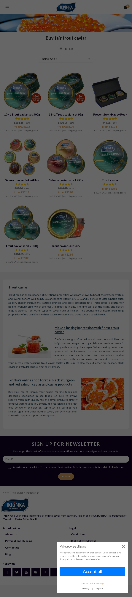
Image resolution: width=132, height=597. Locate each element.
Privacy (85, 588)
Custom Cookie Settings (92, 583)
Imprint (99, 588)
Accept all (92, 571)
